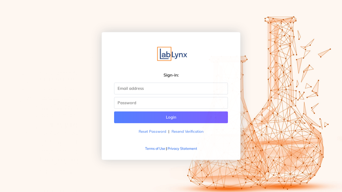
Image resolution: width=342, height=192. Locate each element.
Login (171, 117)
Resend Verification (188, 131)
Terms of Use (155, 148)
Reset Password (152, 131)
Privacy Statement (182, 148)
